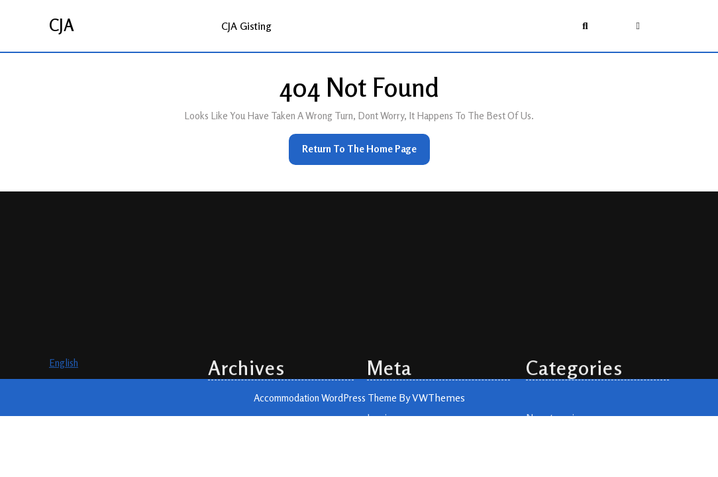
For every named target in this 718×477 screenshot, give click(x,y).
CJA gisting (246, 25)
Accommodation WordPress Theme (326, 398)
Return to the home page (366, 153)
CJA (61, 25)
